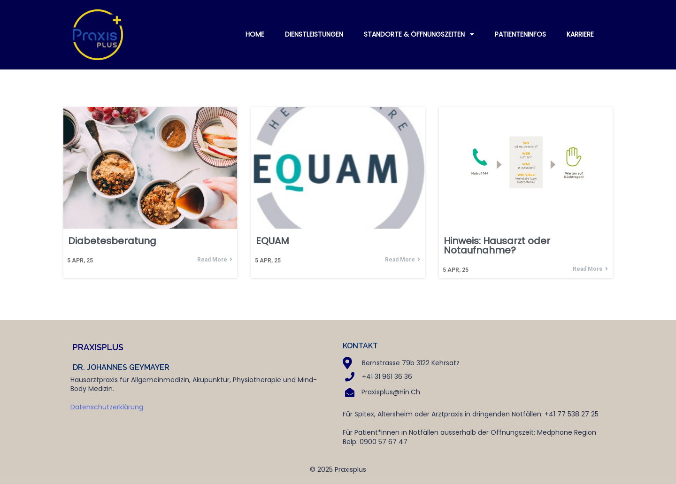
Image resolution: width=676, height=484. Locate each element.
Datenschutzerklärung (106, 407)
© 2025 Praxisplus (338, 469)
